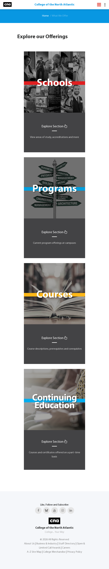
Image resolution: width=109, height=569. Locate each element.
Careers (66, 548)
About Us (29, 543)
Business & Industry (46, 543)
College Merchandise (54, 552)
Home (45, 16)
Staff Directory (67, 543)
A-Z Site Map (34, 552)
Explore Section (54, 126)
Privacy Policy (74, 552)
